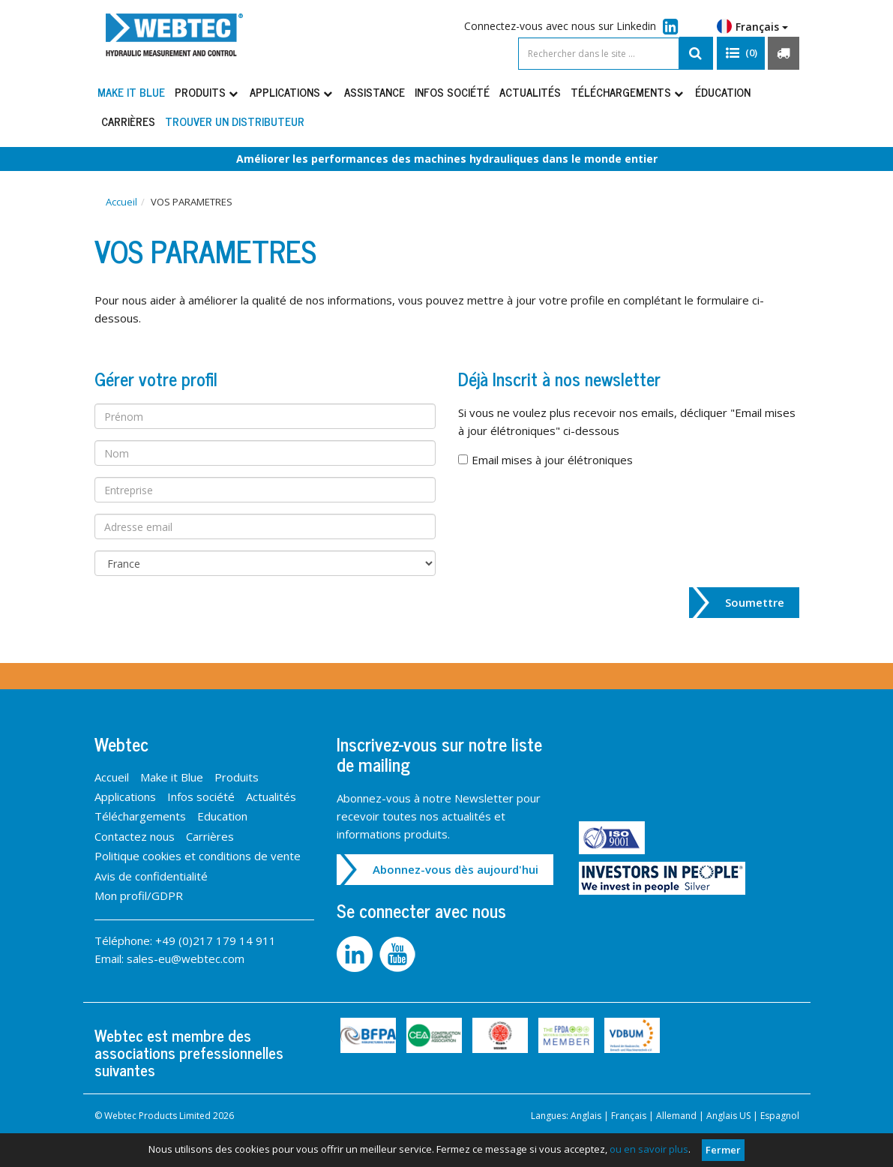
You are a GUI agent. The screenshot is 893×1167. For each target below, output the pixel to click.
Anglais (586, 1115)
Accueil (121, 201)
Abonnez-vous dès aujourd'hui (455, 869)
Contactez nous (134, 836)
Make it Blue (131, 91)
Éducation (723, 91)
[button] (741, 53)
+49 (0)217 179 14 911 (215, 940)
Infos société (452, 91)
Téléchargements (628, 91)
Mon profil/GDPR (138, 895)
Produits (207, 91)
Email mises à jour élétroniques (552, 459)
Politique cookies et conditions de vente (197, 855)
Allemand (676, 1115)
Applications (292, 91)
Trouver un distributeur (234, 121)
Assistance (374, 91)
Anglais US (728, 1115)
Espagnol (779, 1115)
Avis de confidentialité (151, 876)
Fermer (723, 1149)
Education (222, 816)
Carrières (128, 121)
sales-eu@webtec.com (185, 958)
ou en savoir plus (649, 1149)
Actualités (530, 91)
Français (752, 26)
